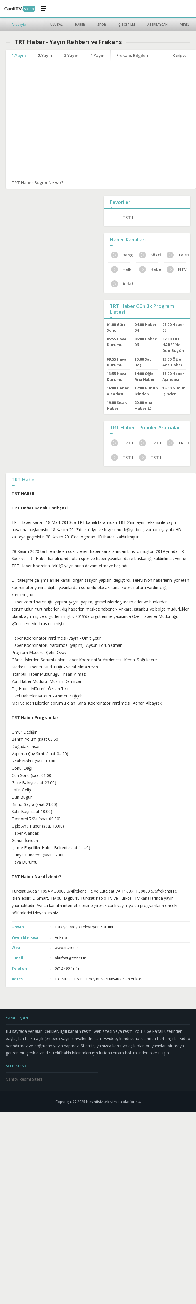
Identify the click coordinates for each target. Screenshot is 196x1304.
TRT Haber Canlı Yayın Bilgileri (122, 457)
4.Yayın (97, 55)
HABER (80, 24)
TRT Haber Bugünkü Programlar (150, 442)
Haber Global (150, 269)
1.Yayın (19, 55)
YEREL (184, 24)
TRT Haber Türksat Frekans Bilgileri (178, 442)
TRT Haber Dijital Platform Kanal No (150, 457)
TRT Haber (127, 217)
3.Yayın (71, 55)
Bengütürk (122, 255)
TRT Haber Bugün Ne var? (37, 182)
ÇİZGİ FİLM (126, 24)
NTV (177, 269)
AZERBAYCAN (157, 24)
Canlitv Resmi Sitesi (24, 1079)
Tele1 (178, 255)
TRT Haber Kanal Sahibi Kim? (122, 442)
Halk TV (122, 269)
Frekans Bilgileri (132, 55)
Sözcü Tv (150, 255)
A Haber (122, 283)
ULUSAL (56, 24)
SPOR (101, 24)
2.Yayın (45, 55)
